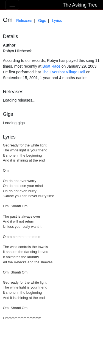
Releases (24, 20)
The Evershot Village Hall (63, 72)
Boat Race (51, 66)
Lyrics (57, 20)
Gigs (42, 20)
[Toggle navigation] (12, 5)
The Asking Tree (80, 5)
